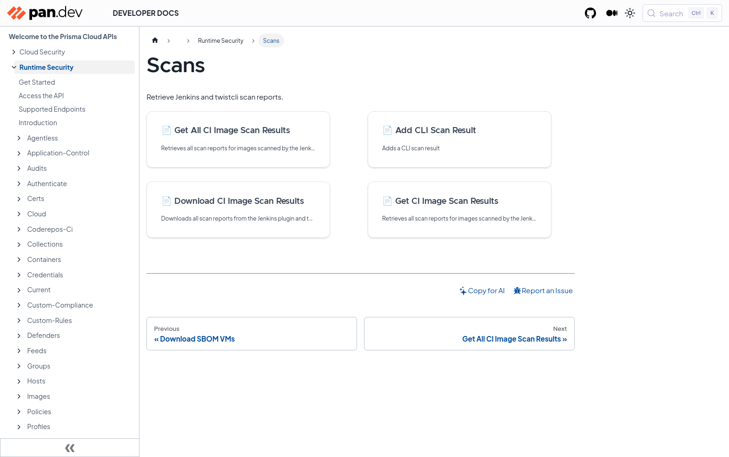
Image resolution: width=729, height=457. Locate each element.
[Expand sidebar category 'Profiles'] (19, 427)
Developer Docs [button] (146, 12)
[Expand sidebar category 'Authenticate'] (19, 184)
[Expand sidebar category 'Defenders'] (19, 336)
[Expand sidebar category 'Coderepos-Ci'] (19, 229)
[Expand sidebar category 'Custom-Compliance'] (19, 305)
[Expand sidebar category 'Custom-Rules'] (19, 321)
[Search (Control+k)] (682, 13)
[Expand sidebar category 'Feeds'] (19, 351)
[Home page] (154, 40)
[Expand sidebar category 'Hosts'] (19, 382)
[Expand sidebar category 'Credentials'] (19, 275)
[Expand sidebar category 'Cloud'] (19, 214)
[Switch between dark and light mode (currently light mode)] (630, 13)
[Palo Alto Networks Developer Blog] (612, 13)
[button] (74, 52)
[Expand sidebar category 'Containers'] (19, 260)
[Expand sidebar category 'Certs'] (19, 199)
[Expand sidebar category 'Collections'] (19, 245)
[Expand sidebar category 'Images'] (19, 396)
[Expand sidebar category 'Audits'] (19, 168)
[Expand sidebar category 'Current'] (19, 290)
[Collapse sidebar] (69, 447)
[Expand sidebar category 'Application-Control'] (19, 154)
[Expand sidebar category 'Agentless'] (19, 138)
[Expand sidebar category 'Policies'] (19, 412)
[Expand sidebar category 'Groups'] (19, 366)
